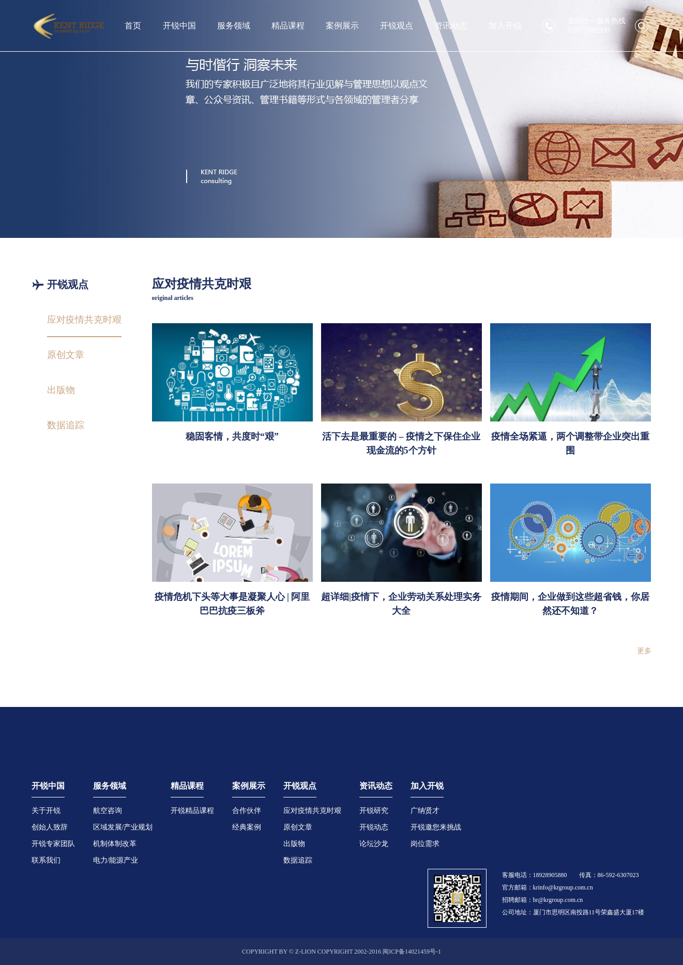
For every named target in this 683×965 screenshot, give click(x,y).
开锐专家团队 (53, 844)
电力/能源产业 (116, 860)
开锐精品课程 (192, 811)
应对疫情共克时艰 (312, 811)
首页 (133, 25)
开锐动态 (373, 827)
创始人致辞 (50, 827)
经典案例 (246, 827)
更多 (644, 651)
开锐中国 (179, 25)
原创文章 (297, 827)
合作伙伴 (246, 811)
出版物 (294, 844)
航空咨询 (107, 811)
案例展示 (342, 25)
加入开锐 (505, 25)
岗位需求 (425, 844)
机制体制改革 (114, 844)
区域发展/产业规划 (123, 827)
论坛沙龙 (373, 844)
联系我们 (46, 860)
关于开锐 (46, 811)
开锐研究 (373, 811)
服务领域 (233, 25)
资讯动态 (450, 25)
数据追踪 (297, 860)
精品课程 (288, 25)
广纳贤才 (425, 811)
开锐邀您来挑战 (436, 827)
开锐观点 (396, 25)
